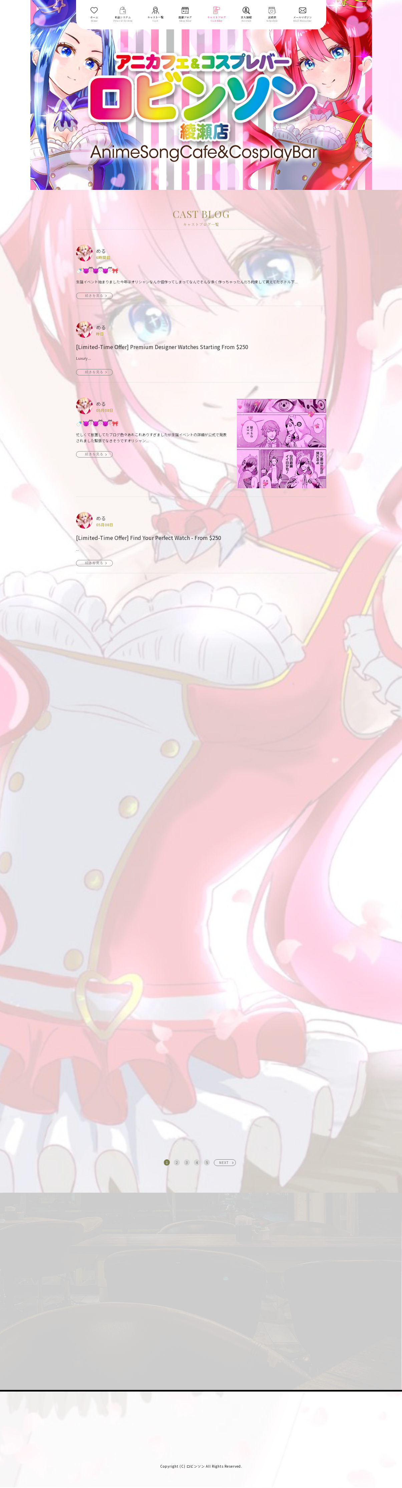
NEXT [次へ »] (224, 1162)
